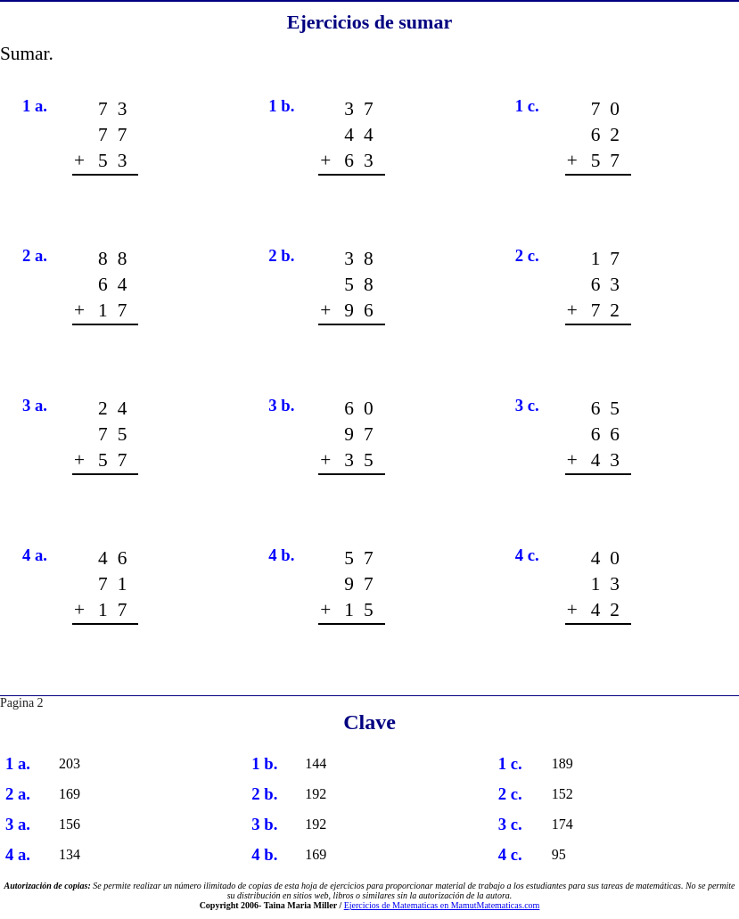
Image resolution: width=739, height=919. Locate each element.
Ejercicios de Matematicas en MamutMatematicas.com (442, 905)
